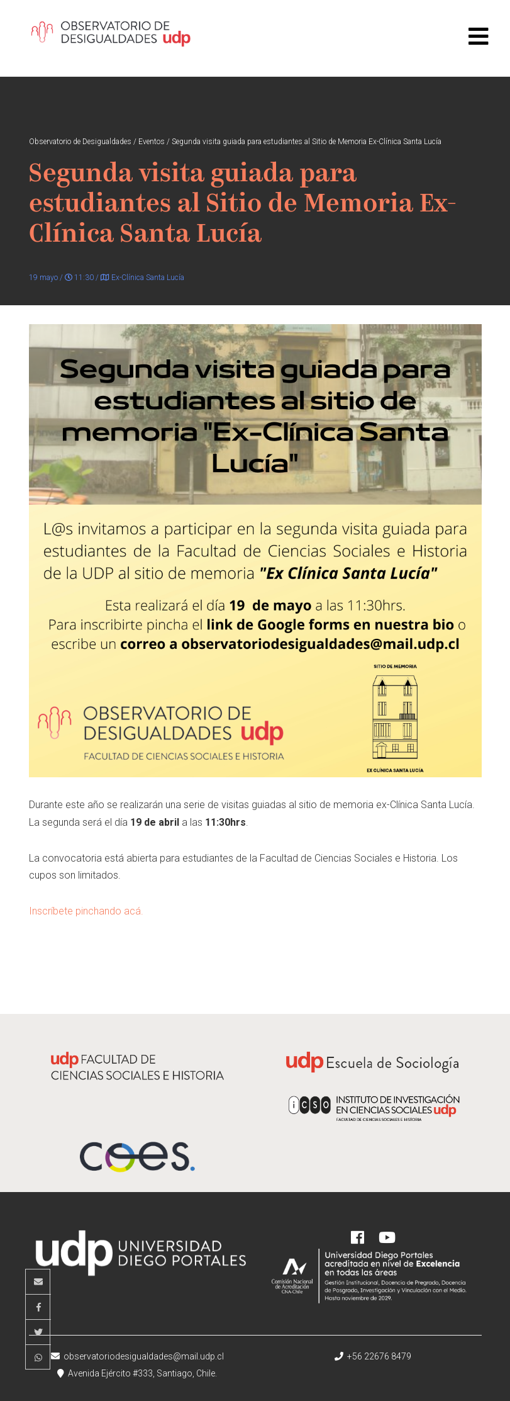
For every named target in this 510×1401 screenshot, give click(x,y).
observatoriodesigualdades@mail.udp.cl (137, 1356)
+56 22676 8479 (373, 1356)
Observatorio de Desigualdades (110, 38)
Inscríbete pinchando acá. (86, 911)
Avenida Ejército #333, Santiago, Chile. (137, 1373)
